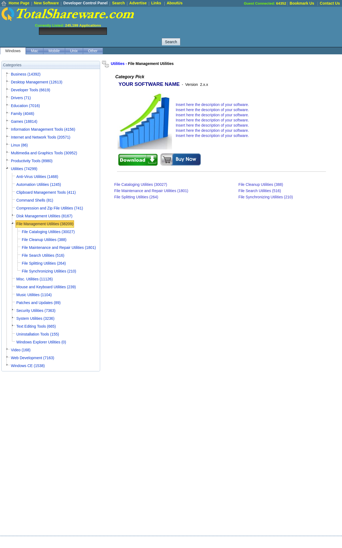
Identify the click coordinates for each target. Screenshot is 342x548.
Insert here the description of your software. (212, 104)
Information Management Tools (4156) (43, 129)
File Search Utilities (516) (43, 255)
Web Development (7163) (32, 358)
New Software (46, 3)
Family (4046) (22, 113)
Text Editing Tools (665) (36, 326)
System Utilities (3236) (35, 318)
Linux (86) (19, 145)
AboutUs (175, 3)
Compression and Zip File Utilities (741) (49, 208)
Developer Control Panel (85, 3)
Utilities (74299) (24, 169)
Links (156, 3)
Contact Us (330, 3)
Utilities (118, 63)
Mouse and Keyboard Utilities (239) (46, 287)
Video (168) (20, 350)
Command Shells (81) (34, 200)
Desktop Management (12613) (36, 82)
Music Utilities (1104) (34, 295)
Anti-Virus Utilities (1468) (37, 176)
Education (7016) (25, 106)
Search (118, 3)
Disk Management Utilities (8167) (44, 216)
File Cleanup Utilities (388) (44, 239)
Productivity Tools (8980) (32, 161)
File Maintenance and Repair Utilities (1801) (59, 247)
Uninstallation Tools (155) (37, 334)
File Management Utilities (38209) (44, 224)
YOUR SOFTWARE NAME (149, 84)
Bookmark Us (302, 3)
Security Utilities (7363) (36, 310)
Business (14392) (26, 74)
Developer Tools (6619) (30, 90)
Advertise (138, 3)
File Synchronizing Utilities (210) (49, 271)
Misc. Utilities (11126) (34, 279)
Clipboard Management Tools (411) (46, 192)
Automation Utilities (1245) (38, 184)
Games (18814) (24, 121)
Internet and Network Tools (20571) (40, 137)
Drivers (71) (21, 98)
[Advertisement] (243, 19)
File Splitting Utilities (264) (44, 263)
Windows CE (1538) (28, 366)
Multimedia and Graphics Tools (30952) (44, 153)
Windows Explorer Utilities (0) (41, 342)
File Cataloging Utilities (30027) (48, 232)
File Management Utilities (151, 63)
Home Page (19, 3)
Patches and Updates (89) (38, 302)
